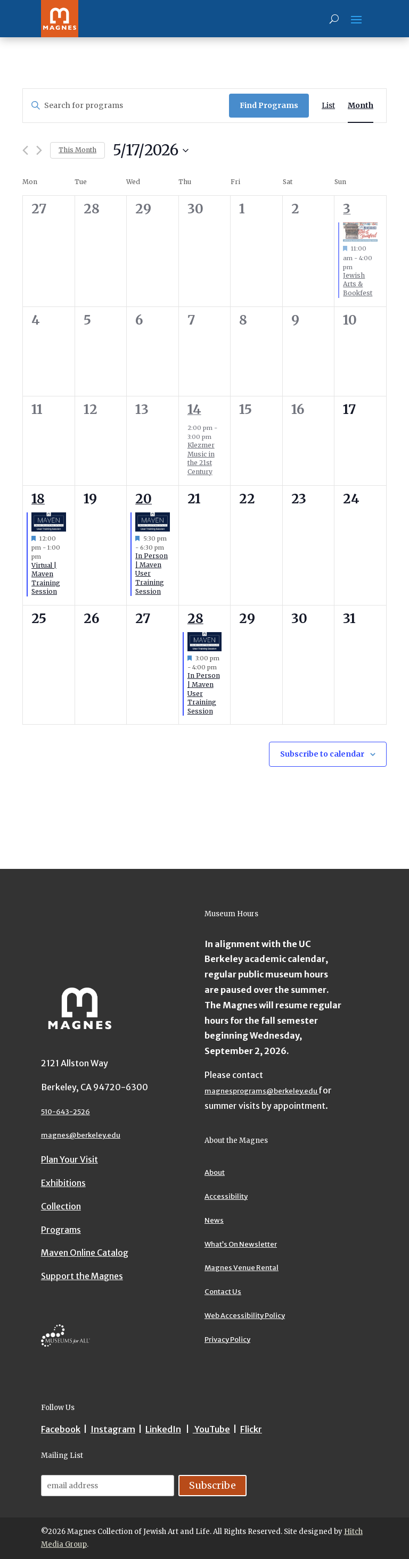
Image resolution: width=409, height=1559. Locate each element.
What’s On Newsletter (240, 1244)
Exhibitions (63, 1182)
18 (38, 499)
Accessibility (226, 1196)
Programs (61, 1229)
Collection (61, 1206)
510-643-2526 (65, 1111)
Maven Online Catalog (84, 1252)
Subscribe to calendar (322, 754)
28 (195, 618)
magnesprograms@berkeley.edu (261, 1091)
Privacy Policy (227, 1339)
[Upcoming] (151, 150)
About (214, 1172)
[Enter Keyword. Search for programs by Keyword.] (126, 105)
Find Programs (269, 105)
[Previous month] (25, 150)
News (214, 1220)
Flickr (251, 1429)
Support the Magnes (82, 1276)
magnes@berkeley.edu (80, 1135)
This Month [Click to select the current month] (77, 150)
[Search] (334, 18)
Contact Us (222, 1291)
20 (143, 499)
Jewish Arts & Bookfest (357, 284)
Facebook (60, 1429)
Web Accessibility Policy (244, 1315)
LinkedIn (163, 1429)
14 (194, 409)
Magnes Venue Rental (241, 1267)
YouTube (211, 1429)
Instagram (113, 1429)
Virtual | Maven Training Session (45, 578)
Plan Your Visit (69, 1159)
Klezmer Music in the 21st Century (201, 458)
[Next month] (39, 150)
